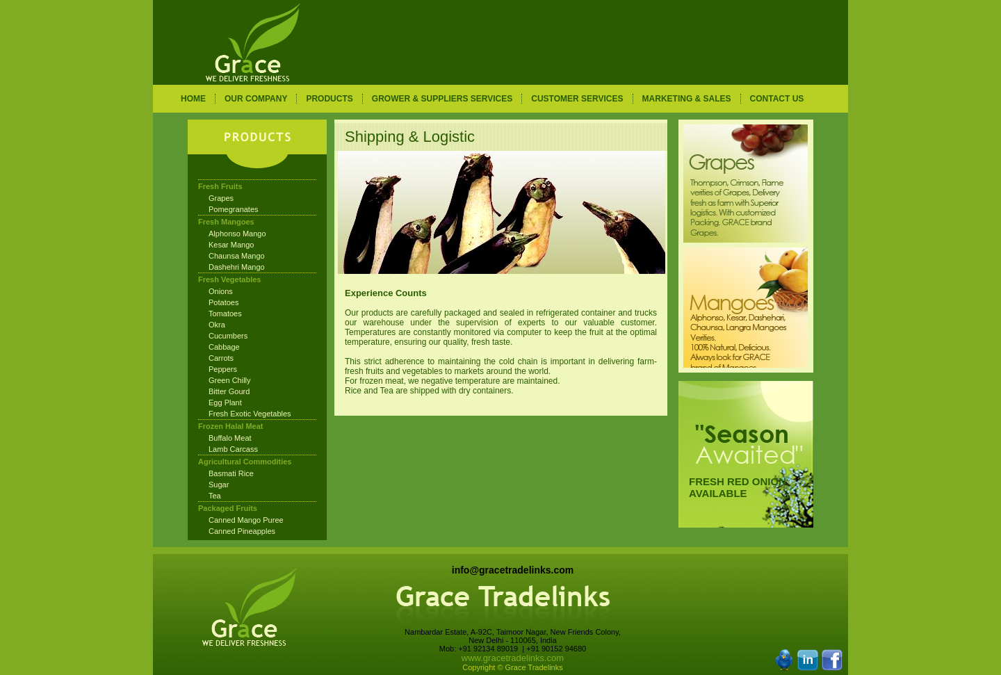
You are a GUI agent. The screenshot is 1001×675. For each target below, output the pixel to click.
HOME (193, 99)
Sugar (219, 484)
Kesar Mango (231, 245)
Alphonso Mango (237, 233)
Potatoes (223, 302)
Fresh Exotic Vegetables (250, 413)
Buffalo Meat (230, 438)
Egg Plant (225, 402)
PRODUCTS (329, 99)
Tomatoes (225, 313)
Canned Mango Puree (246, 520)
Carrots (221, 358)
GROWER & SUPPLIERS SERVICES (442, 99)
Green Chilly (230, 380)
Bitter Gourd (229, 391)
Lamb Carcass (233, 449)
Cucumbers (228, 336)
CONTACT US (777, 99)
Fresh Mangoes (226, 222)
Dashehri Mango (237, 267)
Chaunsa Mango (237, 256)
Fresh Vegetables (229, 279)
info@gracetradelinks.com (512, 570)
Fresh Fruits (220, 186)
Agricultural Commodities (244, 461)
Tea (215, 495)
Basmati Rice (231, 473)
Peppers (223, 369)
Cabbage (224, 347)
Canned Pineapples (242, 531)
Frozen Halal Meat (230, 426)
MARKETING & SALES (686, 99)
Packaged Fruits (227, 508)
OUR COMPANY (256, 99)
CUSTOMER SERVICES (577, 99)
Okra (217, 324)
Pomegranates (234, 209)
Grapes (221, 198)
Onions (221, 291)
